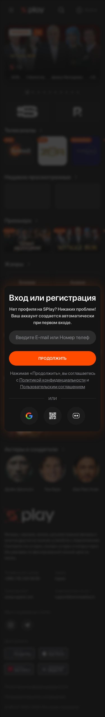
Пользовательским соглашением (52, 386)
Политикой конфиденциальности (52, 380)
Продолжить (52, 358)
